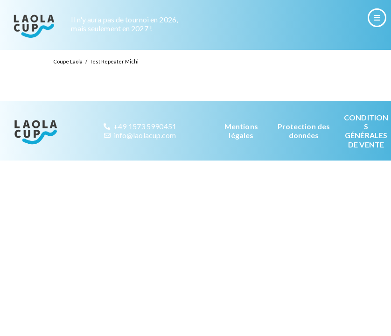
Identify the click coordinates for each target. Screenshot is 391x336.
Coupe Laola (68, 71)
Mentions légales (241, 140)
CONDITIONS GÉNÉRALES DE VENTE (366, 141)
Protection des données (304, 140)
